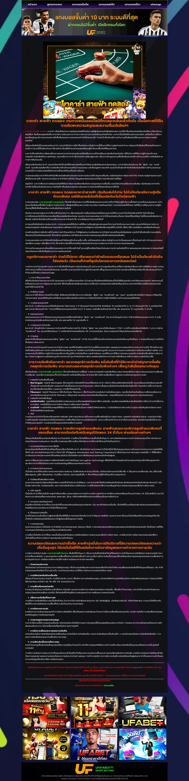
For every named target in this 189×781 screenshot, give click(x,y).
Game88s (109, 685)
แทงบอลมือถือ (80, 4)
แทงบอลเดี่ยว (132, 4)
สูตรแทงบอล (54, 4)
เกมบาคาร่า (137, 667)
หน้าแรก (32, 4)
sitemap (156, 4)
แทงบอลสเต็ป (107, 4)
